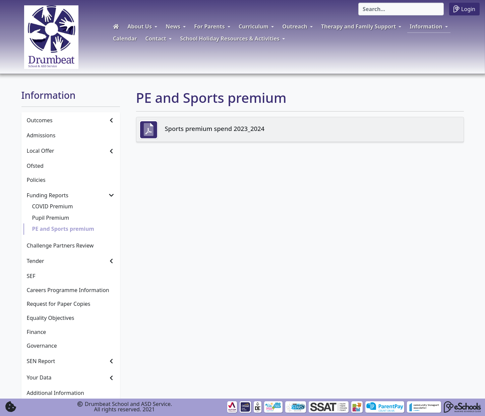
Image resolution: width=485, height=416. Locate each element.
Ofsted (35, 165)
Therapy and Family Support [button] (358, 26)
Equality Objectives (50, 318)
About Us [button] (139, 26)
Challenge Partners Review (60, 245)
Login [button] (464, 9)
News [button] (173, 26)
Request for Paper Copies (58, 303)
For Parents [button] (209, 26)
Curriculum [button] (253, 26)
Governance (42, 345)
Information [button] (426, 26)
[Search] (401, 9)
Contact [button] (155, 38)
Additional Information (55, 393)
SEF (31, 276)
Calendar (125, 38)
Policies (36, 180)
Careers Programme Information (68, 290)
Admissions (41, 135)
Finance (36, 332)
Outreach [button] (294, 26)
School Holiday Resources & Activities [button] (230, 38)
